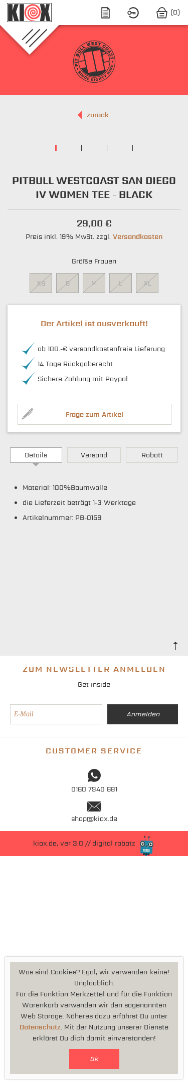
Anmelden (142, 942)
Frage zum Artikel (94, 642)
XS (41, 511)
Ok (94, 1058)
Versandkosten (137, 464)
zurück (98, 115)
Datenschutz (40, 1027)
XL (147, 511)
